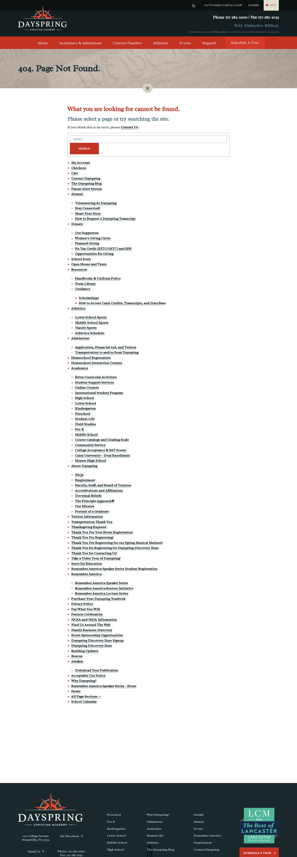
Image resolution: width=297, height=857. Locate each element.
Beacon (76, 657)
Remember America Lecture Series (101, 594)
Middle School (86, 435)
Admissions (80, 339)
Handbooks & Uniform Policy (98, 279)
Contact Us (129, 128)
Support (209, 44)
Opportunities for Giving (94, 255)
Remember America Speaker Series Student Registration (114, 570)
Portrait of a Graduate (92, 512)
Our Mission (84, 507)
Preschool (222, 31)
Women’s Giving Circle (92, 239)
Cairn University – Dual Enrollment (102, 456)
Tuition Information (87, 517)
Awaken (77, 662)
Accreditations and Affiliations (99, 491)
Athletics (160, 44)
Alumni (253, 5)
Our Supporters (87, 234)
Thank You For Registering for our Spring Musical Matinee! (117, 544)
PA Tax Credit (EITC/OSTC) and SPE (103, 249)
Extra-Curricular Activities (96, 378)
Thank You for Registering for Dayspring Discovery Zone (115, 549)
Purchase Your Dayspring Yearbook (98, 600)
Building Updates (84, 652)
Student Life (85, 420)
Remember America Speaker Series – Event (103, 687)
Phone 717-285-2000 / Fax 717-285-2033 (246, 17)
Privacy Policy (82, 605)
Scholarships (89, 299)
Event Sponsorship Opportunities (97, 636)
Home (76, 692)
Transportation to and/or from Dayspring (106, 353)
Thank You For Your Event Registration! (102, 533)
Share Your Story (88, 214)
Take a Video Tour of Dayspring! (95, 559)
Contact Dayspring (85, 179)
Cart (74, 174)
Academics (79, 369)
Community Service (90, 446)
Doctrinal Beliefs (88, 497)
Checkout (78, 169)
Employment (85, 481)
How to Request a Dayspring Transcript (105, 219)
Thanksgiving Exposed (88, 528)
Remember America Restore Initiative (104, 589)
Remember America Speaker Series (101, 584)
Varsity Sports (86, 329)
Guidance (82, 290)
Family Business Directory (91, 631)
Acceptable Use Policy (88, 676)
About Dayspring (84, 467)
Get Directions (69, 837)
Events (185, 44)
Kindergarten (85, 409)
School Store (81, 260)
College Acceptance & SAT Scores (100, 451)
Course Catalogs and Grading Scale (102, 441)
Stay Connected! (87, 209)
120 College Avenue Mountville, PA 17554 (36, 839)
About (43, 44)
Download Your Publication (96, 671)
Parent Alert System (86, 190)
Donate (77, 225)
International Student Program (99, 394)
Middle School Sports (91, 323)
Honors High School (90, 461)
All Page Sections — (86, 697)
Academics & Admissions (80, 44)
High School (84, 399)
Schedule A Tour (245, 43)
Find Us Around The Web (90, 626)
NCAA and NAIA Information (94, 620)
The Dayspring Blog (86, 184)
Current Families (127, 44)
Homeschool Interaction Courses (96, 364)
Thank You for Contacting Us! (94, 554)
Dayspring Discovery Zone (91, 646)
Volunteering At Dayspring (95, 204)
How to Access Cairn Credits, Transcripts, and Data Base (122, 304)
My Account (80, 163)
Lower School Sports (91, 318)
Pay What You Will (85, 610)
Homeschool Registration (91, 359)
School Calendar (84, 702)
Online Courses (87, 388)
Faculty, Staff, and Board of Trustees (103, 486)
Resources (79, 270)
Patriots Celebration (86, 615)
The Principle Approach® (94, 502)
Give (273, 5)
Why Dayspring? (83, 682)
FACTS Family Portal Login (223, 5)
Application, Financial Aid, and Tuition (105, 348)
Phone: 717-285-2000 (71, 852)
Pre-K (79, 430)
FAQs (79, 476)
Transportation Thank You (91, 523)
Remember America (86, 575)
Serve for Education (86, 564)
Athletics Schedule (89, 334)
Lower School (85, 404)
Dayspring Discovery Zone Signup (97, 641)
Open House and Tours (88, 265)
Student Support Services (94, 383)
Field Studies (85, 425)
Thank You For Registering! (92, 538)
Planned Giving (87, 244)
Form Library (85, 285)
